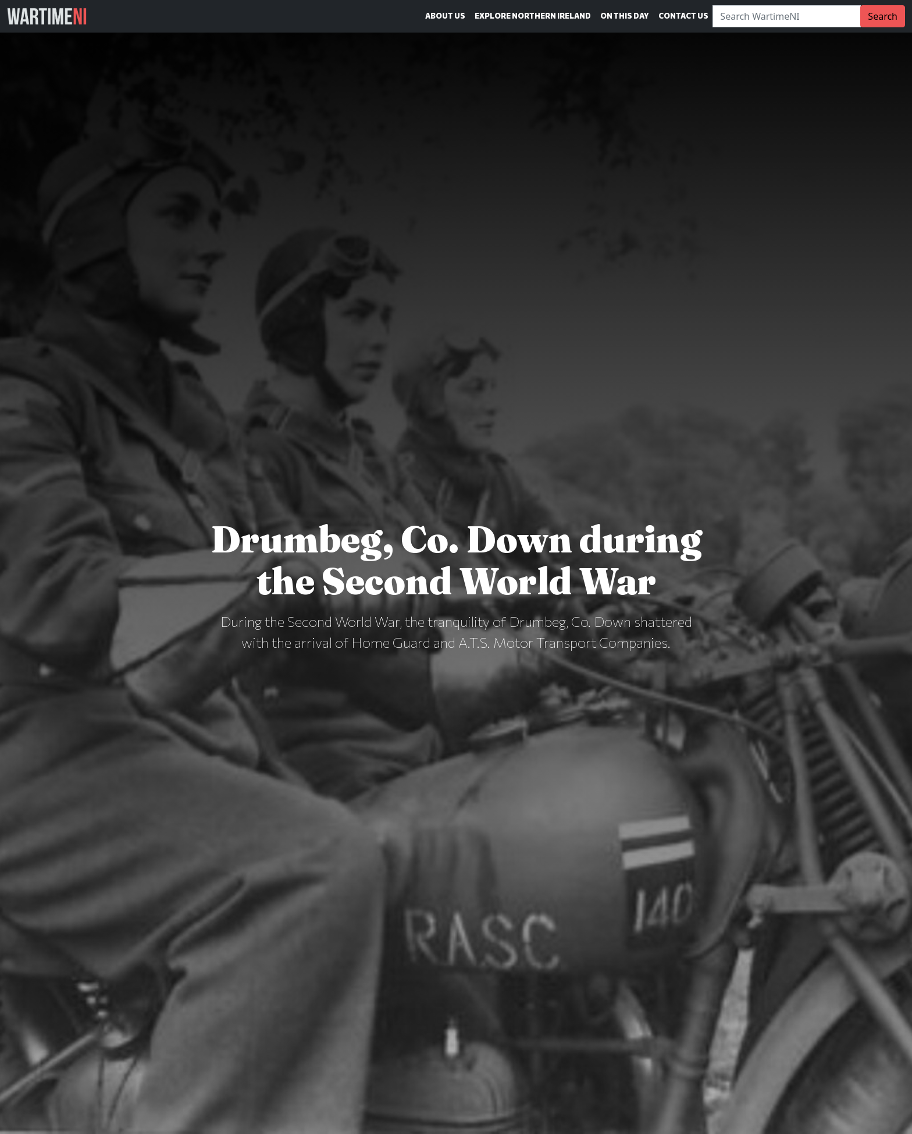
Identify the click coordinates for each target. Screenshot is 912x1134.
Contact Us (683, 15)
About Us (445, 15)
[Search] (786, 16)
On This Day (624, 15)
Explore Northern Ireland (533, 15)
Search (882, 16)
